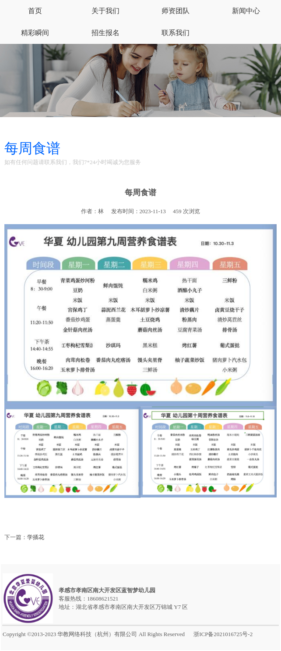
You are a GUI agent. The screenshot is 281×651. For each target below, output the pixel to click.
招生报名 (105, 32)
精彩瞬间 (35, 32)
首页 (35, 10)
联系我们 (176, 32)
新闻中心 (246, 10)
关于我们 (105, 10)
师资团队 (176, 10)
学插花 (35, 537)
